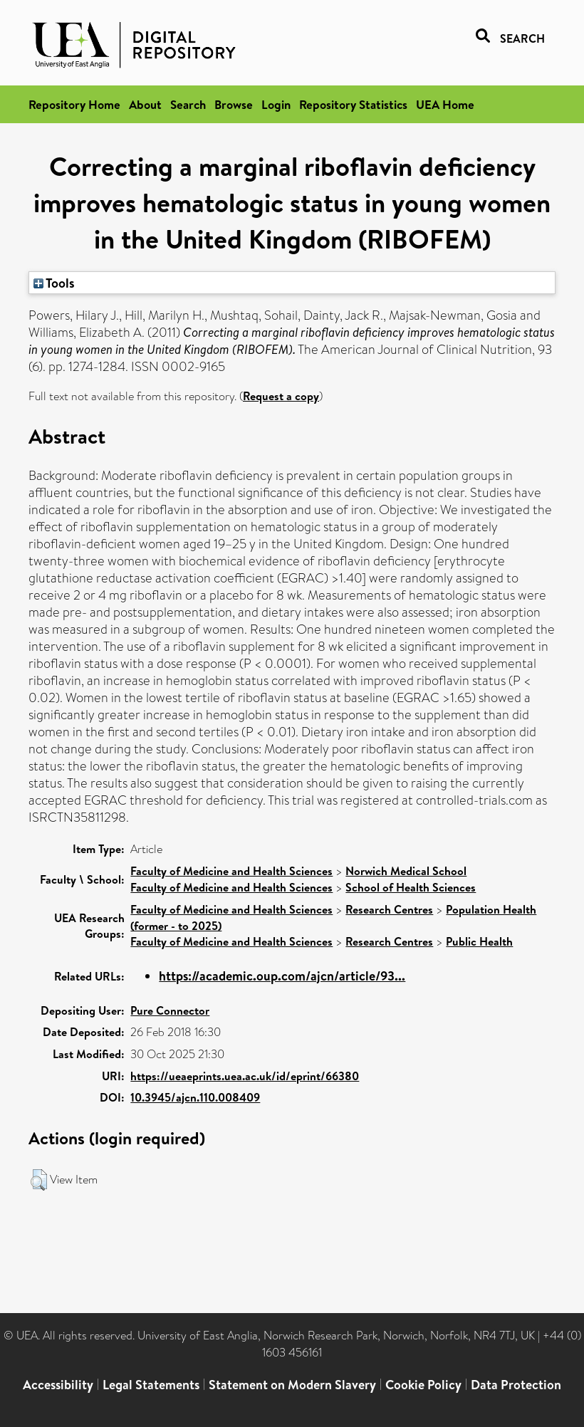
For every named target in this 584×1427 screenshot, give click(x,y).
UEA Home (445, 104)
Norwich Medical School (405, 871)
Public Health (479, 941)
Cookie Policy (423, 1385)
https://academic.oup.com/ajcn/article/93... (282, 976)
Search (188, 104)
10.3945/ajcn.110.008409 (195, 1097)
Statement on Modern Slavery (292, 1385)
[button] (39, 1180)
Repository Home (74, 104)
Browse (233, 104)
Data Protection (516, 1385)
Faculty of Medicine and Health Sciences (231, 871)
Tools (54, 282)
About (145, 104)
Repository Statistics (353, 104)
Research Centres (389, 909)
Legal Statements (151, 1385)
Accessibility (58, 1385)
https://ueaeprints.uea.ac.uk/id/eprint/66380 (244, 1076)
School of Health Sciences (410, 887)
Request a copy (281, 396)
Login (276, 104)
